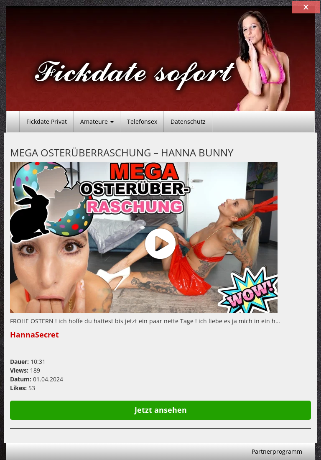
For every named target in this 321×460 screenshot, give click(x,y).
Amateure (97, 121)
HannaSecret (34, 335)
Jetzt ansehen (161, 410)
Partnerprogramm (277, 451)
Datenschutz (188, 121)
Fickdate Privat (46, 121)
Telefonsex (142, 121)
